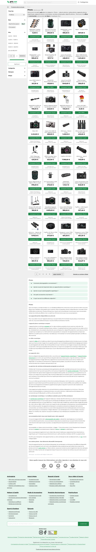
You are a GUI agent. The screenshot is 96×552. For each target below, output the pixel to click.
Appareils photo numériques (57, 499)
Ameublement (13, 495)
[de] (11, 56)
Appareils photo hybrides (56, 497)
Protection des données (25, 537)
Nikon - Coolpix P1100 (81, 29)
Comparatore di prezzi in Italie (19, 544)
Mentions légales (12, 537)
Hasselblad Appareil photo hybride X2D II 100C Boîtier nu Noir (50, 207)
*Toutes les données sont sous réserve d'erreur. (48, 549)
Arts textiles (32, 497)
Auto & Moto (32, 476)
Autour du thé (33, 513)
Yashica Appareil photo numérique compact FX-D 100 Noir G (50, 106)
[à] (21, 56)
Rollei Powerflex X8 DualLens (50, 55)
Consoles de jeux (75, 481)
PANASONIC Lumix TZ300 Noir (66, 30)
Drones (72, 483)
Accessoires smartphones (56, 495)
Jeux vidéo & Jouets (75, 476)
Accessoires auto (34, 479)
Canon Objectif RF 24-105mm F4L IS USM (35, 182)
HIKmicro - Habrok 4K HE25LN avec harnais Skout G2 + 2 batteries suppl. (35, 233)
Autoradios (32, 483)
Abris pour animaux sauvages (17, 479)
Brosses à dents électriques (57, 485)
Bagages (31, 499)
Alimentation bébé (54, 479)
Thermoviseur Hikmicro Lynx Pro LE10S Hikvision (81, 81)
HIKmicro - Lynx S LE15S (81, 157)
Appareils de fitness (14, 511)
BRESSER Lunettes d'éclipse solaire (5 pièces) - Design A (34, 30)
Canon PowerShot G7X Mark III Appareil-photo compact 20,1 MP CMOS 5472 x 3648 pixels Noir (81, 182)
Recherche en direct (39, 537)
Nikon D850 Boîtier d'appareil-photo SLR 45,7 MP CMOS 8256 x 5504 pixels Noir (81, 55)
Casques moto (33, 485)
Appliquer (17, 64)
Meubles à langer (75, 502)
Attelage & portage (34, 481)
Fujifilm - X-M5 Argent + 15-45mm (81, 207)
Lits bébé (72, 499)
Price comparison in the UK (48, 546)
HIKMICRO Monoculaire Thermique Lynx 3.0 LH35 (66, 182)
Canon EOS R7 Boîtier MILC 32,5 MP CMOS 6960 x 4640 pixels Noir (66, 207)
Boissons (31, 518)
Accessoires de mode (35, 495)
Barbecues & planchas (15, 504)
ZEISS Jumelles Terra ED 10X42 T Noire (50, 157)
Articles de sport (13, 513)
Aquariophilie (12, 481)
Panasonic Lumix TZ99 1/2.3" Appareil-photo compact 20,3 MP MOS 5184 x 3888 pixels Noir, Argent (66, 233)
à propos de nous (64, 537)
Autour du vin (33, 516)
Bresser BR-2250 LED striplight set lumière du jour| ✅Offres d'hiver (35, 207)
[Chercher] (25, 2)
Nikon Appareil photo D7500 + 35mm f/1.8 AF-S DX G (66, 258)
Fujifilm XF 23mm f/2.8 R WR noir (50, 233)
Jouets (72, 497)
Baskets (31, 502)
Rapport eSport (84, 537)
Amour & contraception (56, 481)
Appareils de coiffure (55, 483)
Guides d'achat (74, 537)
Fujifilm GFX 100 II (66, 156)
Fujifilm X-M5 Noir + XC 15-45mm (35, 258)
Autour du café (33, 511)
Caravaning (12, 518)
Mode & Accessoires (35, 492)
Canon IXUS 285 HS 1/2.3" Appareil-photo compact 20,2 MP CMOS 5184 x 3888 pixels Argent (50, 131)
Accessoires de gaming (76, 479)
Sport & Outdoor (13, 508)
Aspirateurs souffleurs (15, 502)
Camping (11, 516)
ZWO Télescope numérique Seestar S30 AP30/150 (34, 157)
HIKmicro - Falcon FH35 (66, 131)
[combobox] (51, 2)
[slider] (9, 60)
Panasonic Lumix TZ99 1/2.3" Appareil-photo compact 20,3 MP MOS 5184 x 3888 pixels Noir (81, 233)
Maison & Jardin (13, 492)
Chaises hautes (74, 495)
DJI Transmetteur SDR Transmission (50, 182)
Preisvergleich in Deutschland (76, 544)
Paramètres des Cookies (48, 539)
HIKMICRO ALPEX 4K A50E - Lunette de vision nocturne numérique (35, 106)
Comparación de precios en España (39, 544)
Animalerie (11, 476)
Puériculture (73, 492)
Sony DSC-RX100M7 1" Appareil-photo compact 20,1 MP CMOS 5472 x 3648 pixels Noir (50, 258)
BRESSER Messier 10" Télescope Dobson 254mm (66, 106)
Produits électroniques (17, 7)
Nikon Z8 (35, 131)
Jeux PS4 (72, 485)
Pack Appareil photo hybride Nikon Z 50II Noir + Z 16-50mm (81, 258)
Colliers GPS (12, 483)
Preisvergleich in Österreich (59, 544)
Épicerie (30, 508)
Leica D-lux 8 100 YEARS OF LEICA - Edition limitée (66, 81)
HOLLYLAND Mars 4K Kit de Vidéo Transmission (81, 131)
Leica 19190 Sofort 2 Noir (35, 81)
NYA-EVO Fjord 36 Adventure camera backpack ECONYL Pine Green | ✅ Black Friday (50, 30)
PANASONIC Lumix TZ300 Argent (34, 55)
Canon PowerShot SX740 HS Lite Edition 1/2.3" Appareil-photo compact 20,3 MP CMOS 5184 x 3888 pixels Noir (66, 55)
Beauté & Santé (53, 476)
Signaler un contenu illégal (80, 274)
